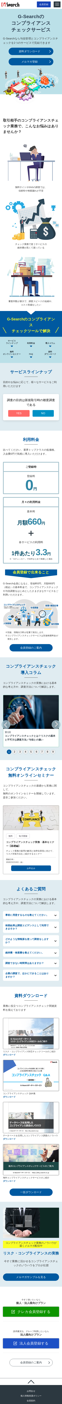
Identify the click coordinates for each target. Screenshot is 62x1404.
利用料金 (31, 343)
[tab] (9, 751)
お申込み (31, 868)
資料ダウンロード (29, 51)
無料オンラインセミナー (12, 353)
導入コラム (50, 343)
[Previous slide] (5, 724)
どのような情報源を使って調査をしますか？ (27, 941)
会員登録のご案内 (31, 647)
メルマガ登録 (29, 61)
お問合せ (31, 1391)
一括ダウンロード (31, 1192)
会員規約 (31, 1400)
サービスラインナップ (12, 342)
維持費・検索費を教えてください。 (24, 952)
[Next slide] (56, 724)
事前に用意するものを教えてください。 (27, 915)
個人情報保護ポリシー (31, 1396)
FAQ (31, 354)
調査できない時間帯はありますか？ (24, 963)
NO (43, 413)
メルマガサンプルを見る (31, 1277)
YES (19, 413)
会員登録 (42, 4)
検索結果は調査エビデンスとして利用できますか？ (27, 927)
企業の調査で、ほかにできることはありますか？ (27, 975)
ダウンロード (9, 1055)
